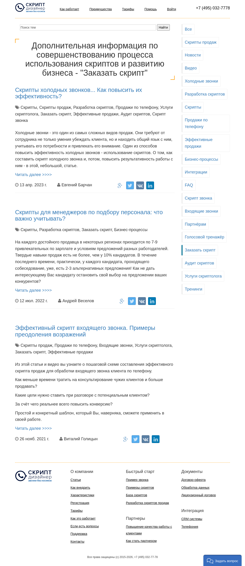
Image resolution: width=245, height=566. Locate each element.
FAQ (189, 185)
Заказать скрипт (200, 250)
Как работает (69, 9)
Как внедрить (80, 487)
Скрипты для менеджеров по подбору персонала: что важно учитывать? (89, 215)
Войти (171, 9)
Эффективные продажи (199, 143)
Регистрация (80, 503)
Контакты (77, 541)
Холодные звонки (201, 81)
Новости (193, 55)
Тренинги (193, 289)
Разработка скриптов (205, 94)
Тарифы (128, 9)
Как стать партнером (141, 541)
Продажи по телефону (196, 123)
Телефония (189, 527)
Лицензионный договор (198, 495)
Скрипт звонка (198, 198)
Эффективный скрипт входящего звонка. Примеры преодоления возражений (85, 331)
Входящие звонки (201, 211)
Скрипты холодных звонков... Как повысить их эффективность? (78, 93)
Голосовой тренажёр (204, 237)
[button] (222, 560)
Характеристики (82, 495)
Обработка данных (195, 487)
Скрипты (193, 107)
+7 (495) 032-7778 (213, 8)
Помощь (150, 9)
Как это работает (83, 518)
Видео (191, 68)
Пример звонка (137, 480)
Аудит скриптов (199, 263)
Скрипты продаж (201, 42)
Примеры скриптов (140, 487)
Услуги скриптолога (203, 276)
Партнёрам (195, 224)
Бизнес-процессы (201, 159)
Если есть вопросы (85, 526)
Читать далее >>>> (33, 174)
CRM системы (191, 519)
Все (188, 29)
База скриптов (136, 495)
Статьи (76, 480)
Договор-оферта (193, 480)
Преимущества (100, 9)
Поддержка (79, 534)
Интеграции (196, 172)
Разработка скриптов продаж (147, 503)
